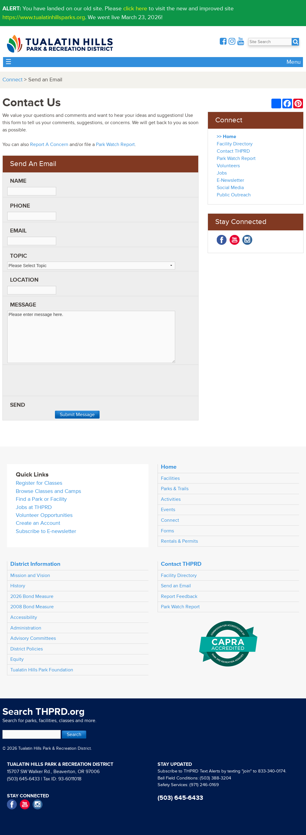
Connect (12, 79)
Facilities (170, 478)
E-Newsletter (230, 180)
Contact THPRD (233, 151)
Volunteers (228, 166)
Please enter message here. (91, 337)
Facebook (222, 240)
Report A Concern (49, 144)
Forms (167, 531)
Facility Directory (235, 144)
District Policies (26, 649)
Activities (171, 499)
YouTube (234, 240)
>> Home (226, 137)
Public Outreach (234, 195)
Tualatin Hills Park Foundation (41, 670)
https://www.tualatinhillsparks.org (43, 17)
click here (135, 8)
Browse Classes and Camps (48, 491)
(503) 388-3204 (215, 778)
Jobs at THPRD (34, 507)
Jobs (222, 173)
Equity (17, 659)
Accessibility (23, 617)
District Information (35, 564)
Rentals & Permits (179, 541)
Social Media (230, 188)
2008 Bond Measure (32, 607)
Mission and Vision (30, 575)
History (17, 586)
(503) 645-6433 (23, 779)
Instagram (247, 240)
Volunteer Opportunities (44, 515)
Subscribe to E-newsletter (46, 531)
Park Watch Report (115, 144)
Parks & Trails (175, 489)
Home (169, 466)
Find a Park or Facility (41, 499)
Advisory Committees (33, 638)
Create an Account (38, 523)
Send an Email (176, 586)
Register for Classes (39, 483)
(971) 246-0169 (204, 785)
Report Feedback (179, 596)
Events (168, 510)
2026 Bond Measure (31, 596)
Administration (25, 628)
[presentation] (53, 382)
